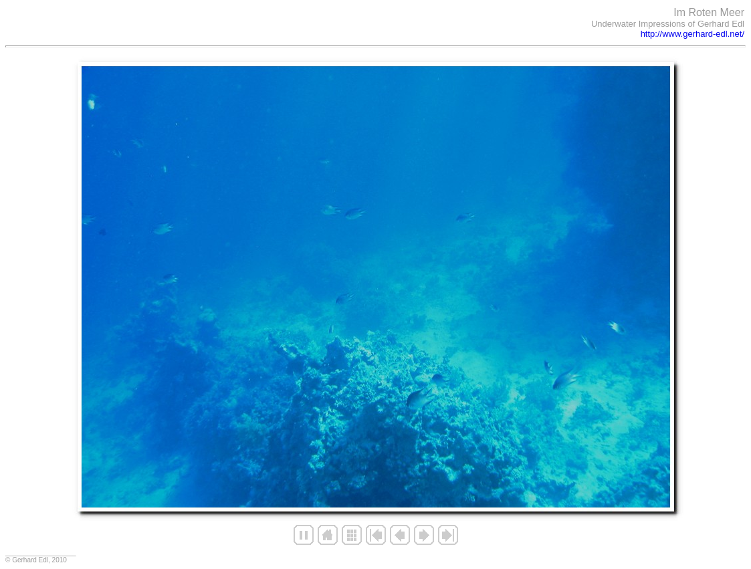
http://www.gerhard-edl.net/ (692, 34)
